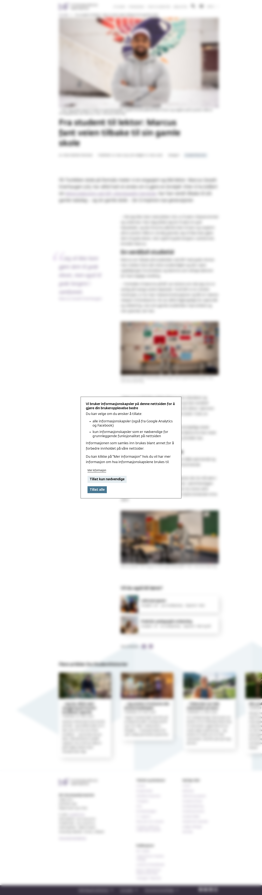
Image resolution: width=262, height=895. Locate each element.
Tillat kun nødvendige (107, 479)
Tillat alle (97, 489)
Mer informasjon (97, 470)
